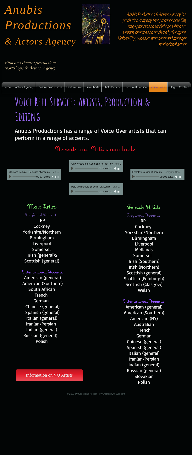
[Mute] (53, 177)
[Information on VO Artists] (49, 375)
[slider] (57, 177)
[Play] (10, 176)
